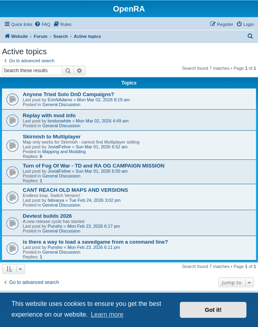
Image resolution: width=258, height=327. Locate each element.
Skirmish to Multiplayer (52, 137)
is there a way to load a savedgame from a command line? (95, 242)
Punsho (54, 226)
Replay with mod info (49, 115)
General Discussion (61, 104)
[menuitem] (42, 24)
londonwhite (59, 120)
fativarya (55, 200)
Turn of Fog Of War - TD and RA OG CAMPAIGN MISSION (93, 166)
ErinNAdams (59, 99)
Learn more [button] (107, 314)
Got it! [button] (213, 310)
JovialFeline (59, 146)
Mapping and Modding (64, 151)
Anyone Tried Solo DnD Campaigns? (68, 94)
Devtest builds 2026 (47, 216)
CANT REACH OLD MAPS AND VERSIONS (75, 190)
